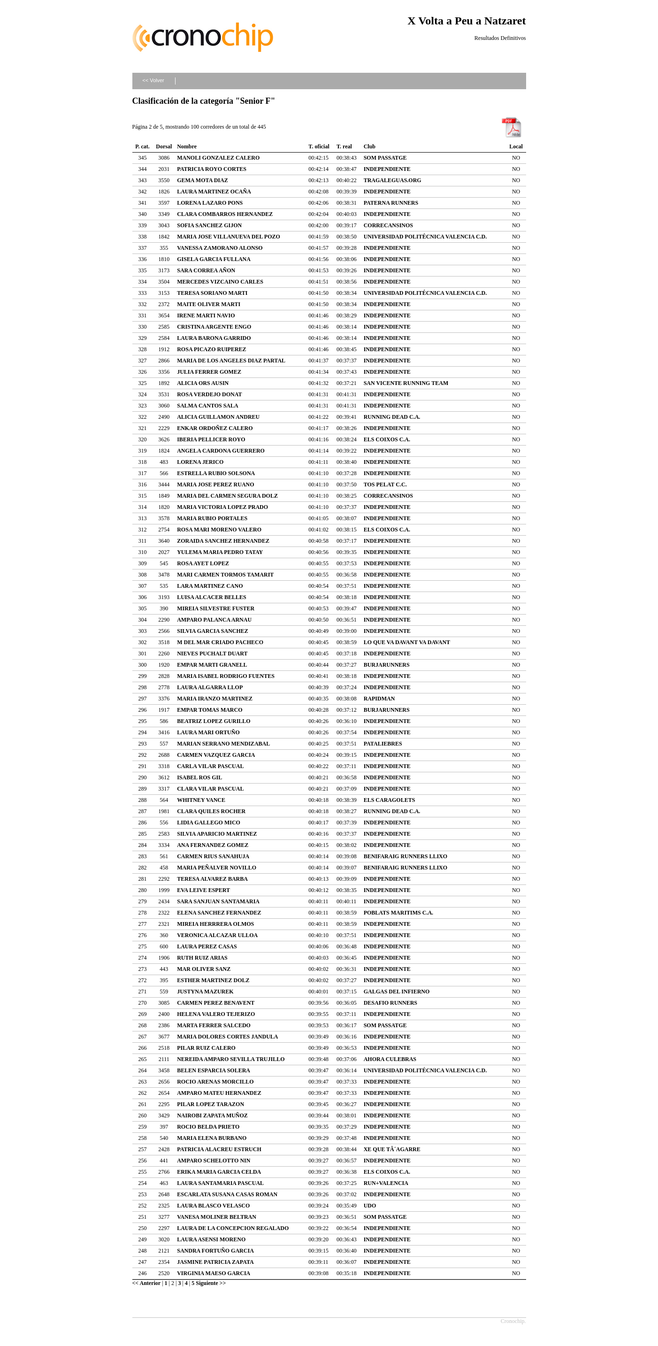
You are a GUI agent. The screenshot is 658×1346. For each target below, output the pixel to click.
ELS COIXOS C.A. (387, 439)
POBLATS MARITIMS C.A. (398, 912)
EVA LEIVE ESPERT (203, 890)
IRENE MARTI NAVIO (206, 315)
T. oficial (318, 146)
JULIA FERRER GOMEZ (209, 372)
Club (369, 146)
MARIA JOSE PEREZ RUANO (215, 484)
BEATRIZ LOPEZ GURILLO (213, 721)
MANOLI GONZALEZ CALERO (218, 157)
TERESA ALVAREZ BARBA (212, 879)
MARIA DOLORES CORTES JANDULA (227, 1036)
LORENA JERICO (200, 462)
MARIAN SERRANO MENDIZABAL (223, 743)
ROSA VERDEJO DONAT (209, 394)
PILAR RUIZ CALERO (206, 1048)
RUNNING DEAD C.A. (392, 417)
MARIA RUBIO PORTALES (212, 518)
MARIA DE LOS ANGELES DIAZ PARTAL (231, 360)
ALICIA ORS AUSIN (203, 383)
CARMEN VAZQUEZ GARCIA (216, 755)
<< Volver (153, 80)
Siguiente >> (211, 1283)
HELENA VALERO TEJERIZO (216, 1014)
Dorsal (164, 146)
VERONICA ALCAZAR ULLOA (217, 935)
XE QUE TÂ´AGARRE (392, 1149)
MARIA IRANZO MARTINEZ (214, 698)
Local (516, 146)
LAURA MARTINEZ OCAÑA (214, 191)
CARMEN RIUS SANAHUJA (213, 856)
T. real (344, 146)
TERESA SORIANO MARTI (212, 293)
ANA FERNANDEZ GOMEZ (212, 845)
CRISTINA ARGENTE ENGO (214, 326)
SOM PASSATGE (385, 157)
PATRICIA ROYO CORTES (211, 169)
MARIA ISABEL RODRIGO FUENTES (226, 676)
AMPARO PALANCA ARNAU (214, 619)
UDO (370, 1205)
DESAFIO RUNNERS (390, 1003)
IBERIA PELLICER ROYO (211, 439)
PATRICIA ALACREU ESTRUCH (219, 1149)
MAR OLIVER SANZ (203, 969)
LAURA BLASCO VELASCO (213, 1205)
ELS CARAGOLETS (389, 800)
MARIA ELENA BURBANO (211, 1138)
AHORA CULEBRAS (390, 1059)
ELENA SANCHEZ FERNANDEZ (219, 912)
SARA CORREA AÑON (206, 270)
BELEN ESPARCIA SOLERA (213, 1070)
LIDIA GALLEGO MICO (208, 822)
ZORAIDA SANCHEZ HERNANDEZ (223, 541)
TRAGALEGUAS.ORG (392, 180)
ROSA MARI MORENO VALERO (219, 529)
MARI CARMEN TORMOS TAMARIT (225, 574)
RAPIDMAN (379, 698)
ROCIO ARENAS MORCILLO (215, 1081)
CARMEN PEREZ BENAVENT (215, 1003)
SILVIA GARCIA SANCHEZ (212, 631)
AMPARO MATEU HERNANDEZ (219, 1093)
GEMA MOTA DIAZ (202, 180)
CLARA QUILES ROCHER (211, 811)
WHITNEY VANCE (201, 800)
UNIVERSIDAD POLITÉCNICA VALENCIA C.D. (425, 236)
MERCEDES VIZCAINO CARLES (220, 281)
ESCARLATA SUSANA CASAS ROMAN (227, 1194)
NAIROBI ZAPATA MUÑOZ (212, 1115)
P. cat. (142, 146)
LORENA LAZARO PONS (210, 203)
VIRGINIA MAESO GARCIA (213, 1273)
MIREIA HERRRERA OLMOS (215, 924)
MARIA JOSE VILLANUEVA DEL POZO (228, 236)
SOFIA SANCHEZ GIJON (209, 225)
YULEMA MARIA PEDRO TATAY (220, 552)
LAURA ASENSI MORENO (211, 1239)
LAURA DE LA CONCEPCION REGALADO (233, 1228)
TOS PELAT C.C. (385, 484)
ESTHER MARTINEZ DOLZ (213, 980)
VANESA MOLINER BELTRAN (216, 1217)
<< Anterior (146, 1283)
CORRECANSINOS (388, 225)
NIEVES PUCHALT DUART (212, 653)
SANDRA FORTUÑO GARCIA (215, 1250)
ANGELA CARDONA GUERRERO (221, 450)
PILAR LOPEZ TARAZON (210, 1104)
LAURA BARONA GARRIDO (214, 338)
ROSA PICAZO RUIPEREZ (211, 349)
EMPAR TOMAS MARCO (209, 710)
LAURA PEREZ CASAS (207, 946)
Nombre (187, 146)
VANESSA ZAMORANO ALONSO (219, 248)
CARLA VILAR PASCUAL (210, 766)
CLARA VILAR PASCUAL (210, 788)
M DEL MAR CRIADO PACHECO (220, 642)
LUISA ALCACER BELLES (211, 597)
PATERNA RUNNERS (391, 203)
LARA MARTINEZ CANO (210, 586)
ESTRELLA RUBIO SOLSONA (216, 473)
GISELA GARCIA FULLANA (214, 259)
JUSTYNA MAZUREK (205, 991)
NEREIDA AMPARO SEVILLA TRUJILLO (230, 1059)
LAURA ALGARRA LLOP (210, 687)
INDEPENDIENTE (387, 169)
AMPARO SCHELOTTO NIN (213, 1160)
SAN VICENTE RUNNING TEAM (406, 383)
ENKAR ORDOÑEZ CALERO (214, 428)
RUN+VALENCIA (386, 1183)
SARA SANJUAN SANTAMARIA (218, 901)
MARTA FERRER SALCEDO (214, 1025)
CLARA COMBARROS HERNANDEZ (225, 214)
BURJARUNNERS (387, 664)
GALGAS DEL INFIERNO (397, 991)
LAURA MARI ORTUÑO (208, 732)
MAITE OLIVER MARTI (208, 304)
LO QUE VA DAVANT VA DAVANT (407, 642)
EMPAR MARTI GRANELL (212, 664)
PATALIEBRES (383, 743)
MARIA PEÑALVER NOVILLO (216, 867)
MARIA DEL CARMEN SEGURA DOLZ (227, 495)
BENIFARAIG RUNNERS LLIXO (405, 856)
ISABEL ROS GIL (199, 777)
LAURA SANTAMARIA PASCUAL (220, 1183)
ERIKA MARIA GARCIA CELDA (219, 1172)
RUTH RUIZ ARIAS (202, 957)
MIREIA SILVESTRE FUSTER (215, 608)
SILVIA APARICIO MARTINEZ (217, 834)
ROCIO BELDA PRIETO (208, 1126)
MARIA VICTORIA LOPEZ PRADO (222, 507)
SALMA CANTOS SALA (207, 405)
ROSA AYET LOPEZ (203, 563)
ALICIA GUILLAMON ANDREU (218, 417)
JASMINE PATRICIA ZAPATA (215, 1262)
